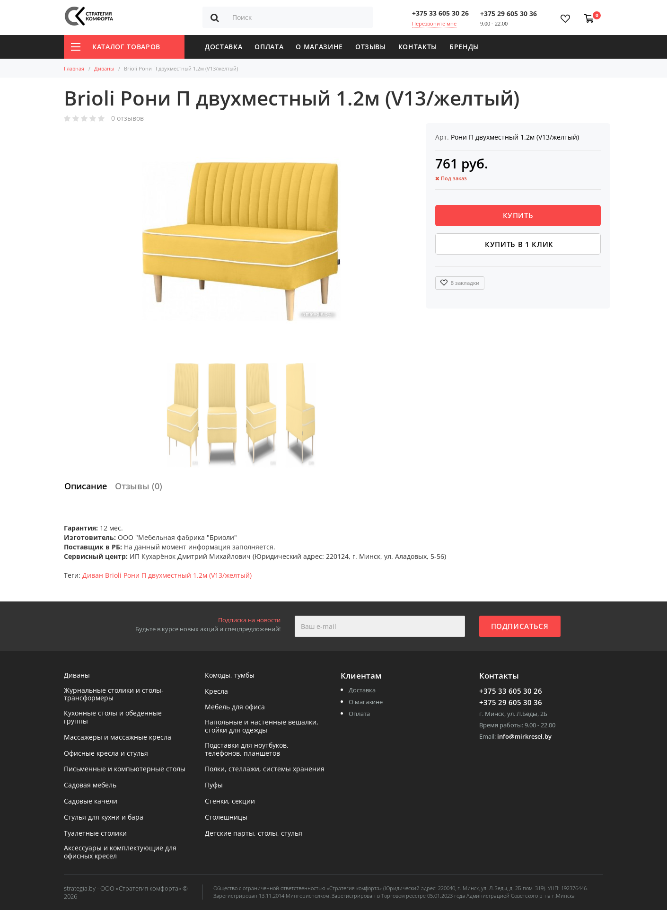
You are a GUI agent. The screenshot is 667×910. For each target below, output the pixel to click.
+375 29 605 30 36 (508, 13)
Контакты (417, 46)
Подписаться (520, 626)
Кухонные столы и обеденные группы (113, 717)
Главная (74, 68)
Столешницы (226, 817)
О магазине (319, 46)
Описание (85, 486)
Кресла (216, 692)
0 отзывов (127, 118)
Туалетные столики (95, 834)
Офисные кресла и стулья (106, 754)
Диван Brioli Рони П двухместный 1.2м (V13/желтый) (167, 575)
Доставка (223, 46)
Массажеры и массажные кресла (117, 737)
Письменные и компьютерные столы (124, 769)
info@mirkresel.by (524, 736)
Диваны (104, 68)
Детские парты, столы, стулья (253, 834)
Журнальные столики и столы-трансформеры (114, 695)
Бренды (464, 46)
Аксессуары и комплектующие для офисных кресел (120, 852)
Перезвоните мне (434, 23)
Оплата (269, 46)
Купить (518, 215)
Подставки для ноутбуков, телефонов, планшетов (247, 750)
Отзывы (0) (138, 486)
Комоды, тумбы (230, 675)
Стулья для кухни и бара (103, 817)
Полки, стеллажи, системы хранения (265, 769)
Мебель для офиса (235, 707)
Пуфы (214, 785)
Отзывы (370, 46)
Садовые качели (90, 801)
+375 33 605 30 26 (440, 13)
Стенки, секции (230, 801)
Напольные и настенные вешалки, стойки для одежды (261, 726)
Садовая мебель (90, 785)
